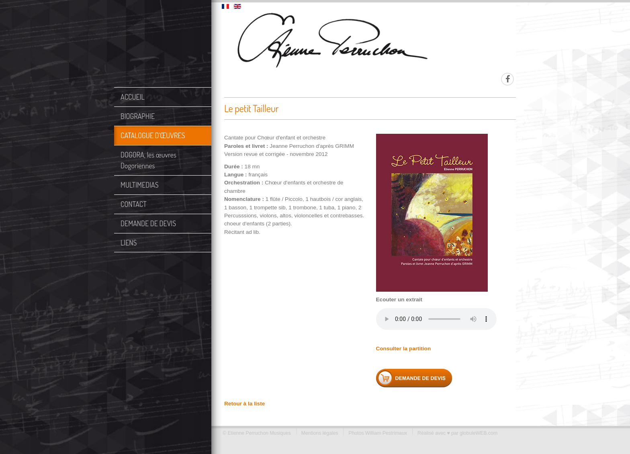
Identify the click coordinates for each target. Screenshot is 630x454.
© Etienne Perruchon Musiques (254, 433)
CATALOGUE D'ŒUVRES (153, 135)
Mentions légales (317, 433)
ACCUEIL (133, 96)
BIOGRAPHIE (138, 116)
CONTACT (134, 204)
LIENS (129, 242)
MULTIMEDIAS (140, 184)
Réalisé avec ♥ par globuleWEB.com (455, 433)
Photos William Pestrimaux (375, 433)
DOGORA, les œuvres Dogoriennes (148, 160)
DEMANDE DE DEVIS (148, 223)
